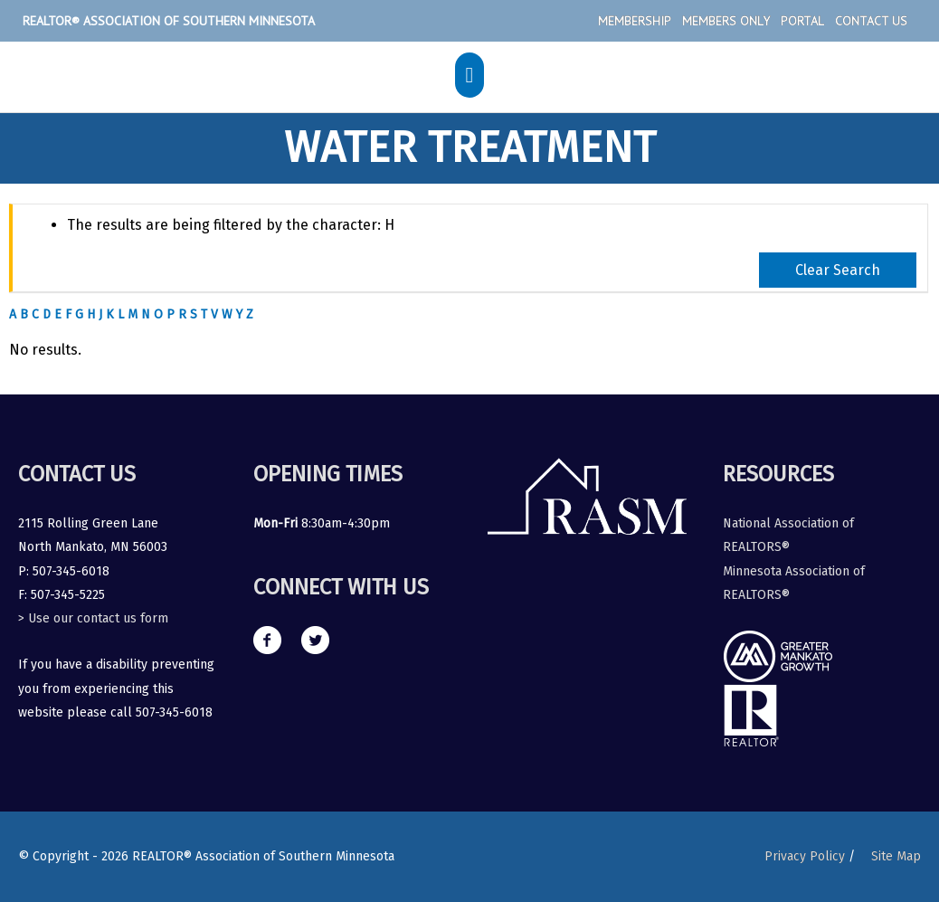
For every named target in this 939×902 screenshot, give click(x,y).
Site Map (896, 856)
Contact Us (871, 21)
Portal (802, 21)
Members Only (726, 21)
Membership (634, 21)
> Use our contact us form (93, 618)
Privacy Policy (804, 856)
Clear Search (837, 270)
